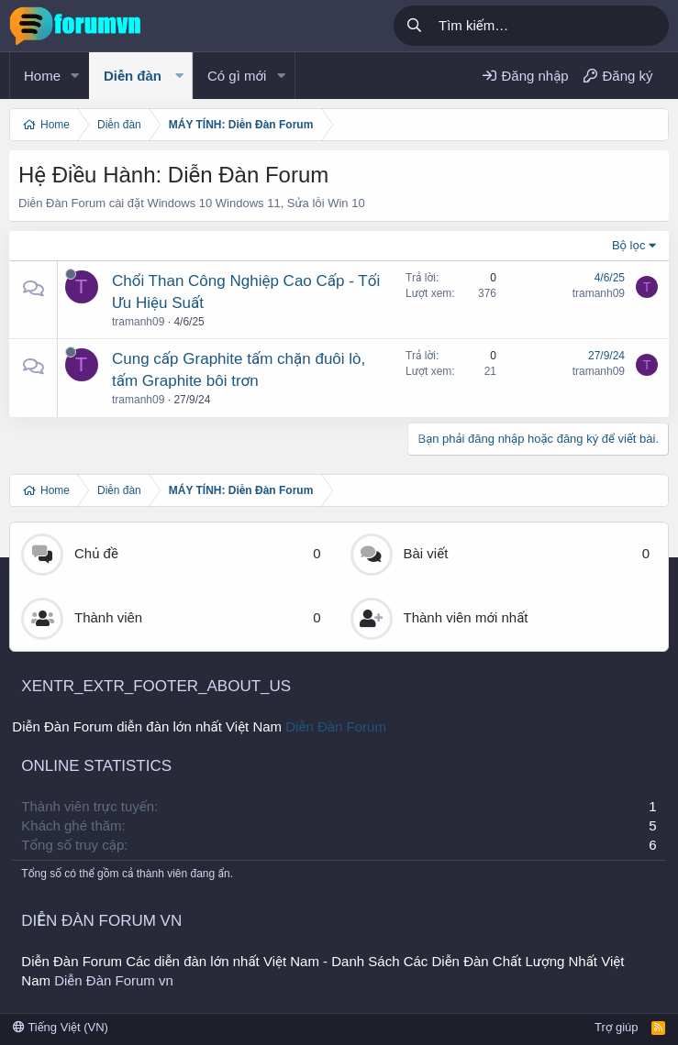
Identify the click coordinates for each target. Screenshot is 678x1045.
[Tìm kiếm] (550, 25)
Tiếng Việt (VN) (60, 1027)
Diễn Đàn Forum (335, 726)
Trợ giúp (616, 1027)
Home (42, 75)
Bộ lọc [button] (629, 245)
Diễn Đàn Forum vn (113, 980)
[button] (75, 75)
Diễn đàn (132, 75)
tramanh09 (138, 321)
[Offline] (70, 274)
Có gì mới (236, 75)
